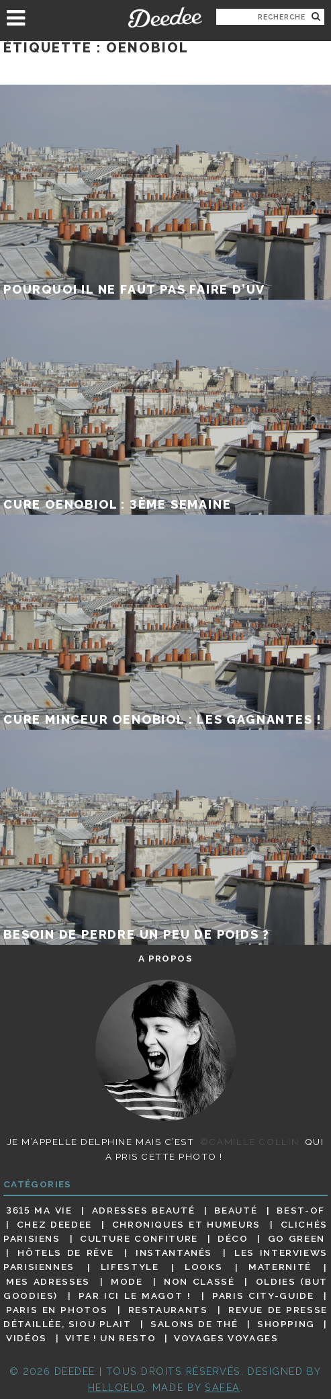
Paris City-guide (263, 1295)
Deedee (165, 17)
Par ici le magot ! (135, 1295)
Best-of (300, 1210)
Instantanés (174, 1252)
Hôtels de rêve (65, 1252)
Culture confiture (139, 1238)
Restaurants (168, 1309)
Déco (233, 1238)
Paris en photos (56, 1309)
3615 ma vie (39, 1210)
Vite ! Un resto (110, 1337)
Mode (127, 1281)
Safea (222, 1387)
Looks (203, 1267)
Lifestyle (130, 1267)
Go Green (296, 1238)
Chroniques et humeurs (186, 1224)
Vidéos (26, 1337)
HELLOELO (117, 1387)
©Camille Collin (249, 1141)
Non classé (199, 1281)
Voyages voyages (226, 1337)
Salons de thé (194, 1323)
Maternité (280, 1267)
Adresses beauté (143, 1210)
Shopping (286, 1323)
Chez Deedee (54, 1224)
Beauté (235, 1210)
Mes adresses (48, 1281)
